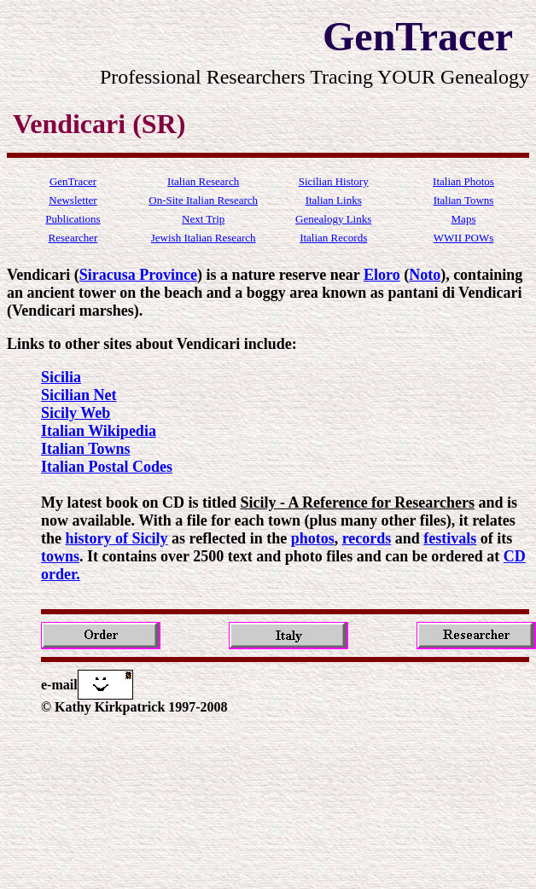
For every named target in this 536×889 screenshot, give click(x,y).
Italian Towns (86, 448)
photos (313, 538)
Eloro (382, 274)
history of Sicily (117, 538)
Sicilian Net (79, 395)
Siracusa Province (138, 274)
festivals (449, 538)
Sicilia (61, 377)
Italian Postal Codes (106, 466)
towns (60, 556)
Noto (424, 274)
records (367, 538)
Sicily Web (75, 412)
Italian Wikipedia (98, 430)
